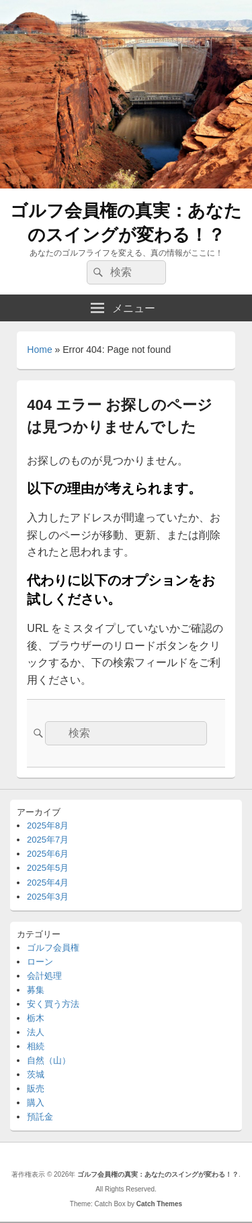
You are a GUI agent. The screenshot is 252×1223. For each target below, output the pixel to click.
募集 (35, 990)
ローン (40, 962)
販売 (35, 1088)
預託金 (40, 1117)
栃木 (35, 1018)
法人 (35, 1032)
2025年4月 (48, 883)
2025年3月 (48, 897)
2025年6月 (48, 854)
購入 (35, 1103)
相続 (35, 1046)
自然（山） (49, 1060)
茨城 (35, 1074)
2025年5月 (48, 868)
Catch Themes (159, 1204)
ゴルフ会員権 (53, 948)
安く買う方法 (53, 1004)
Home (39, 349)
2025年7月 (48, 840)
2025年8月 (48, 825)
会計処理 (44, 976)
